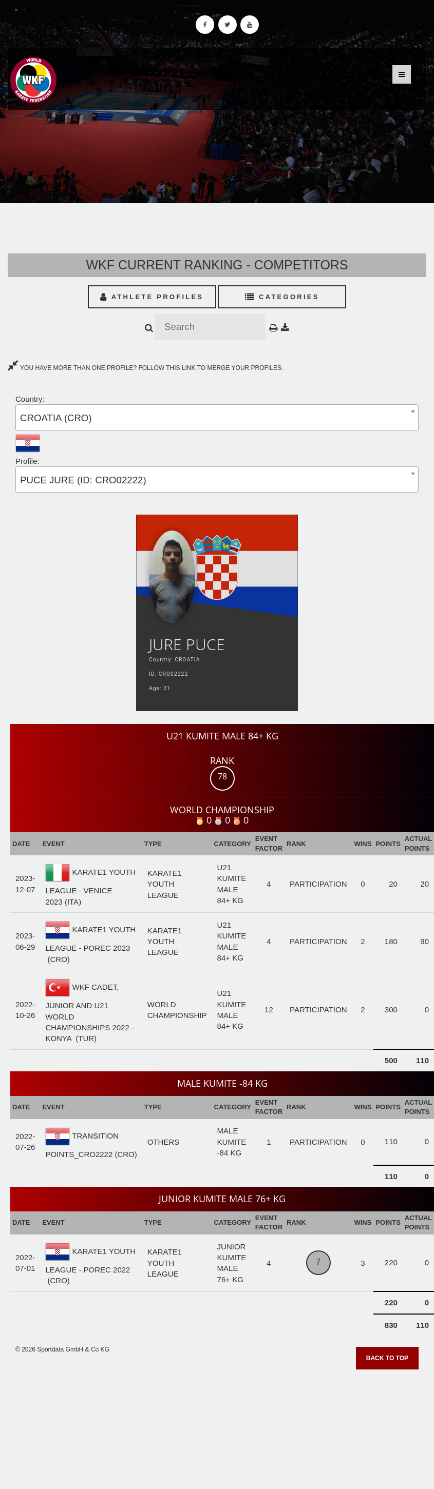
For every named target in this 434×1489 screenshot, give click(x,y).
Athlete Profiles (151, 297)
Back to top (387, 1358)
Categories (282, 297)
